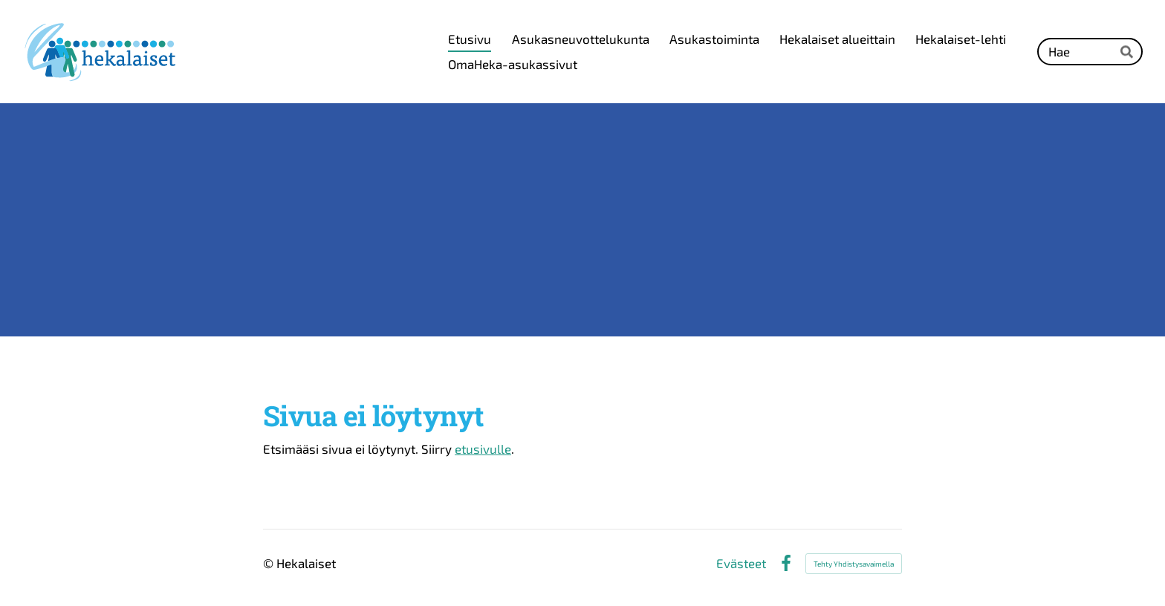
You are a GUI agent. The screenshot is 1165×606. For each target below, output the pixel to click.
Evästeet (741, 563)
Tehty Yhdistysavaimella (854, 563)
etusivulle (483, 448)
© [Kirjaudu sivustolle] (269, 563)
